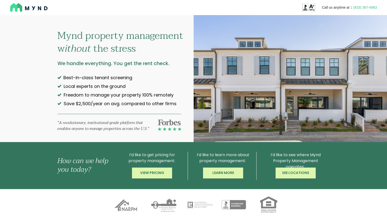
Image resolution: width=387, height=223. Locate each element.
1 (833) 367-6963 (363, 7)
